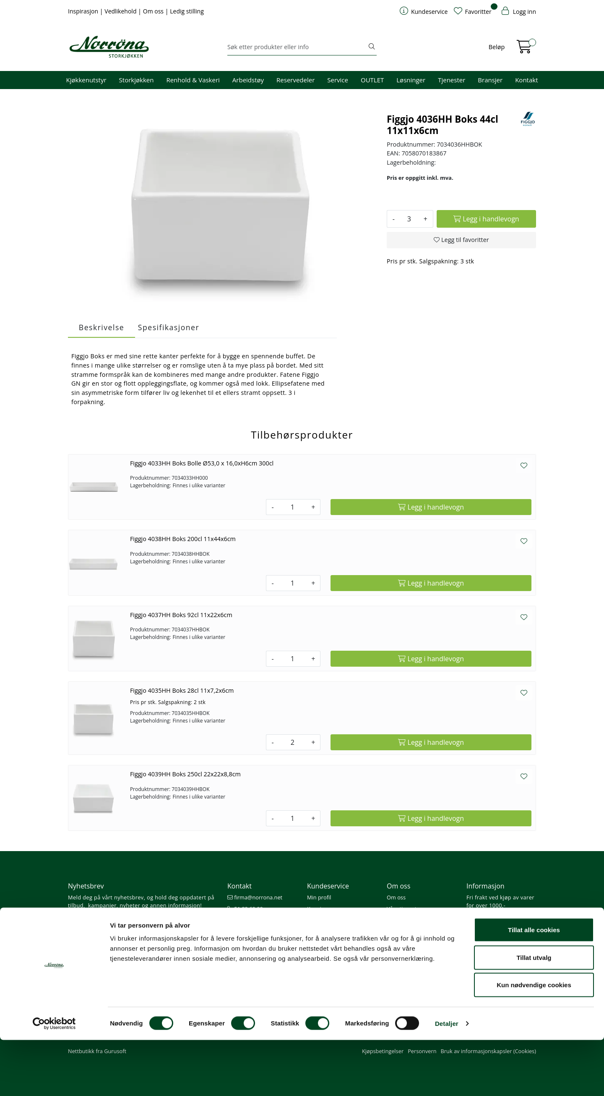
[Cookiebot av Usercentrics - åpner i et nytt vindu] (54, 1079)
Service (337, 80)
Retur (314, 954)
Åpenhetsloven (405, 931)
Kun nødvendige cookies (534, 1040)
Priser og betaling (329, 931)
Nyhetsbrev (86, 886)
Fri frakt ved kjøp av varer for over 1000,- (500, 901)
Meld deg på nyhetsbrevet (108, 923)
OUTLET (372, 80)
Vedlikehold (121, 11)
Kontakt (526, 80)
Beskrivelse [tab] (101, 327)
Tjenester (451, 80)
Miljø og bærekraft (409, 920)
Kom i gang (321, 908)
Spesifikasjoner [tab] (168, 327)
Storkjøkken (136, 80)
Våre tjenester (404, 908)
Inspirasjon (84, 11)
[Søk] (297, 47)
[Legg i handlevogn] (486, 219)
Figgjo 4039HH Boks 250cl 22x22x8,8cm (185, 774)
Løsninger (410, 80)
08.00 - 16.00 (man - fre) (260, 920)
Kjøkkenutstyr (86, 80)
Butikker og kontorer (256, 931)
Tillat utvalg (533, 1013)
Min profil (319, 897)
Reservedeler (295, 80)
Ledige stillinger (406, 943)
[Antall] (409, 219)
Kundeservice (328, 886)
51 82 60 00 (245, 908)
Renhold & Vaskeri (192, 80)
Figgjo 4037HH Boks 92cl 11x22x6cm (181, 615)
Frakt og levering (328, 943)
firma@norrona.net (254, 897)
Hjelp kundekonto (329, 920)
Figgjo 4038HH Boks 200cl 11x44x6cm (183, 539)
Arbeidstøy (248, 80)
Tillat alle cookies (534, 985)
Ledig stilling (187, 11)
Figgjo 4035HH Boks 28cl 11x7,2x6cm (182, 690)
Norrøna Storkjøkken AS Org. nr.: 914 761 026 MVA (262, 947)
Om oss (154, 11)
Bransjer (490, 80)
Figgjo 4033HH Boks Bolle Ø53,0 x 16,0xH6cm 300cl (201, 463)
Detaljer (446, 1079)
